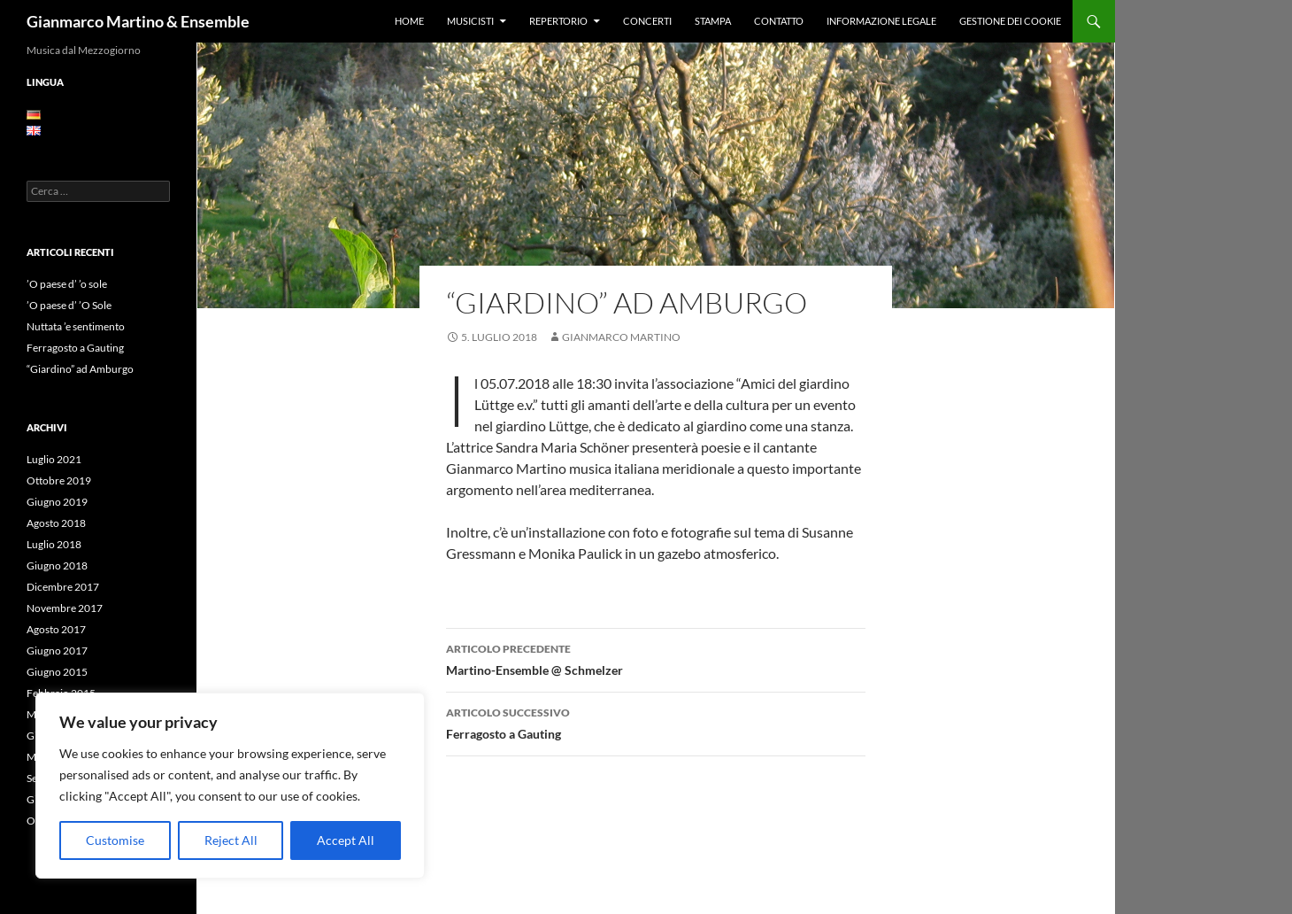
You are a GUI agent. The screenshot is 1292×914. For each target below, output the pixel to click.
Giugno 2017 (57, 650)
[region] (230, 786)
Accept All (345, 840)
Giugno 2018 (57, 565)
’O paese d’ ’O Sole (69, 305)
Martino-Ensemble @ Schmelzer (655, 658)
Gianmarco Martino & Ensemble (138, 21)
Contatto (779, 21)
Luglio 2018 (54, 544)
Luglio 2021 (54, 459)
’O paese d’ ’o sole (67, 283)
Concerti (647, 21)
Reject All (231, 840)
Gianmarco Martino (621, 337)
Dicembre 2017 (63, 586)
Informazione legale (881, 21)
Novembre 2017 (65, 608)
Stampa (713, 21)
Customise (115, 840)
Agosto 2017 (56, 629)
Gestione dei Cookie (1010, 21)
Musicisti (470, 21)
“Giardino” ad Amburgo (80, 369)
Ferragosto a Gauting (655, 721)
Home (409, 21)
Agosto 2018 (56, 523)
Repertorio (558, 21)
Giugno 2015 (57, 671)
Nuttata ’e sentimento (76, 326)
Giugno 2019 (57, 501)
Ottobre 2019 (59, 480)
